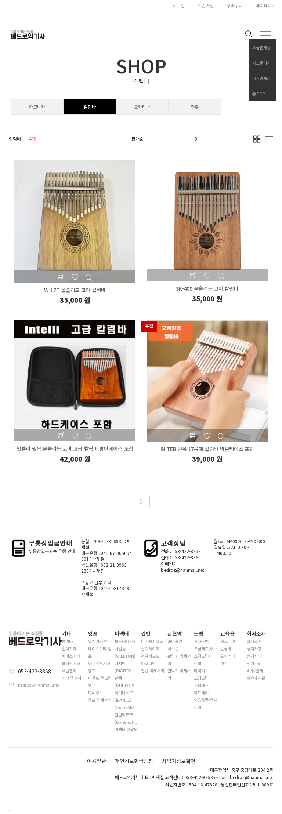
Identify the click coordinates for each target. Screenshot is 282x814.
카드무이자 (261, 63)
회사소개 (254, 641)
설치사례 (254, 656)
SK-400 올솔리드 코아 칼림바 (207, 288)
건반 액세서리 (152, 670)
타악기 (199, 670)
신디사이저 (150, 648)
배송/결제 (255, 670)
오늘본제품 (261, 47)
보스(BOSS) (125, 641)
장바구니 (235, 5)
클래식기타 (71, 663)
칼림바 (90, 106)
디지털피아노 (152, 641)
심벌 (197, 663)
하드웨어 (201, 692)
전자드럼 (201, 641)
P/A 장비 (95, 692)
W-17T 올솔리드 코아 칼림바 (75, 290)
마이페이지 (266, 5)
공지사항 (254, 648)
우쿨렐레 (69, 670)
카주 (195, 106)
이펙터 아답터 (126, 729)
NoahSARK (125, 707)
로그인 (179, 5)
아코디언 (148, 663)
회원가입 (206, 5)
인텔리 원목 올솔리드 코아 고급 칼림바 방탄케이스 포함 (75, 448)
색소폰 (172, 648)
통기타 (67, 641)
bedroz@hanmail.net (38, 685)
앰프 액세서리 (99, 700)
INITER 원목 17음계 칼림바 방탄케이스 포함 (207, 449)
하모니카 (37, 106)
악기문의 (254, 663)
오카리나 (142, 106)
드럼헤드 (201, 685)
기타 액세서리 (73, 678)
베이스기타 (71, 656)
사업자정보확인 (178, 760)
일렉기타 (69, 648)
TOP (258, 94)
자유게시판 (256, 678)
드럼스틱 (201, 678)
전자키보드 (150, 656)
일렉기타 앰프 (99, 641)
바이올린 (174, 641)
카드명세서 (261, 78)
